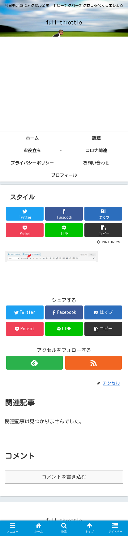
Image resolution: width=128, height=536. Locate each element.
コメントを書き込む (64, 476)
